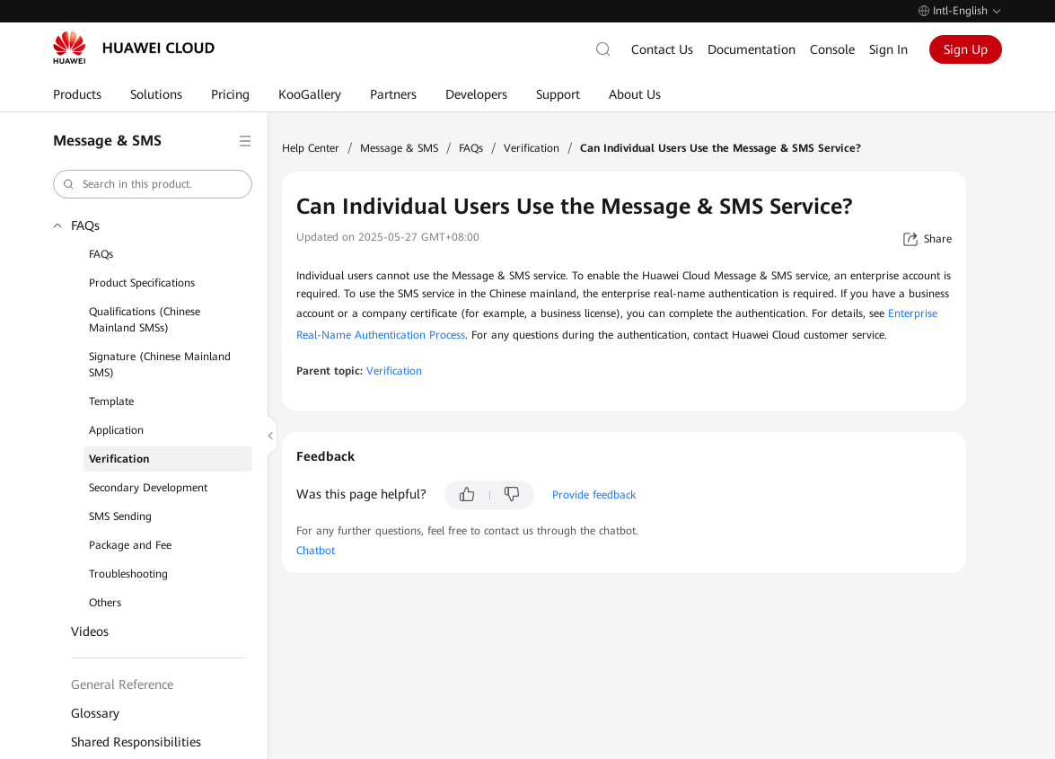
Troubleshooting (128, 574)
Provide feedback (594, 495)
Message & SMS (399, 148)
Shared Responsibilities (136, 742)
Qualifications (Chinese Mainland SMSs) (144, 319)
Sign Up (966, 49)
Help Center (310, 148)
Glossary (95, 713)
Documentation (752, 49)
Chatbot (315, 550)
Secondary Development (148, 487)
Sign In (888, 49)
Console (832, 49)
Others (105, 602)
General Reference (122, 684)
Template (111, 401)
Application (116, 430)
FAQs (85, 225)
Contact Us (662, 49)
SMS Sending (120, 516)
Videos (90, 631)
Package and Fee (130, 545)
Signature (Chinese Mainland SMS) (160, 364)
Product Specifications (142, 283)
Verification (119, 459)
